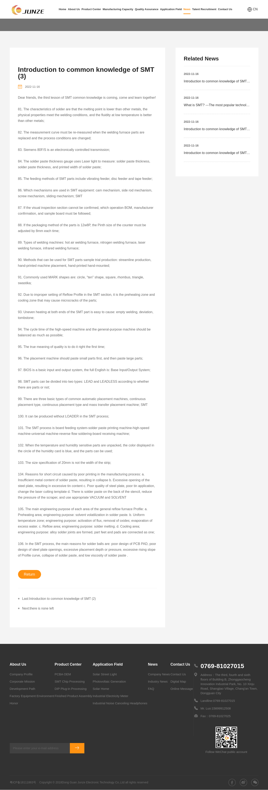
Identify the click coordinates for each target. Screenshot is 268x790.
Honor (14, 703)
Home (62, 9)
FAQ (37, 25)
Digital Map (178, 681)
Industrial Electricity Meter (110, 696)
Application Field (171, 9)
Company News (159, 674)
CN (252, 9)
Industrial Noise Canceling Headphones (120, 703)
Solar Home (101, 689)
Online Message (181, 689)
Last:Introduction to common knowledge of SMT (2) (59, 598)
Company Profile (21, 674)
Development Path (22, 689)
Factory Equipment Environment (32, 696)
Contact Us (225, 9)
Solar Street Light (105, 674)
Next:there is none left (38, 608)
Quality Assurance (147, 9)
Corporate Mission (22, 681)
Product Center (91, 9)
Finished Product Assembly (73, 696)
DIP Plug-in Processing (71, 689)
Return (29, 574)
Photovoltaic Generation (109, 681)
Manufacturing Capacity (118, 9)
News (186, 11)
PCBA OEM (63, 674)
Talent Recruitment (204, 9)
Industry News (158, 681)
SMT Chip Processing (70, 681)
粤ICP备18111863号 (23, 782)
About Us (74, 9)
